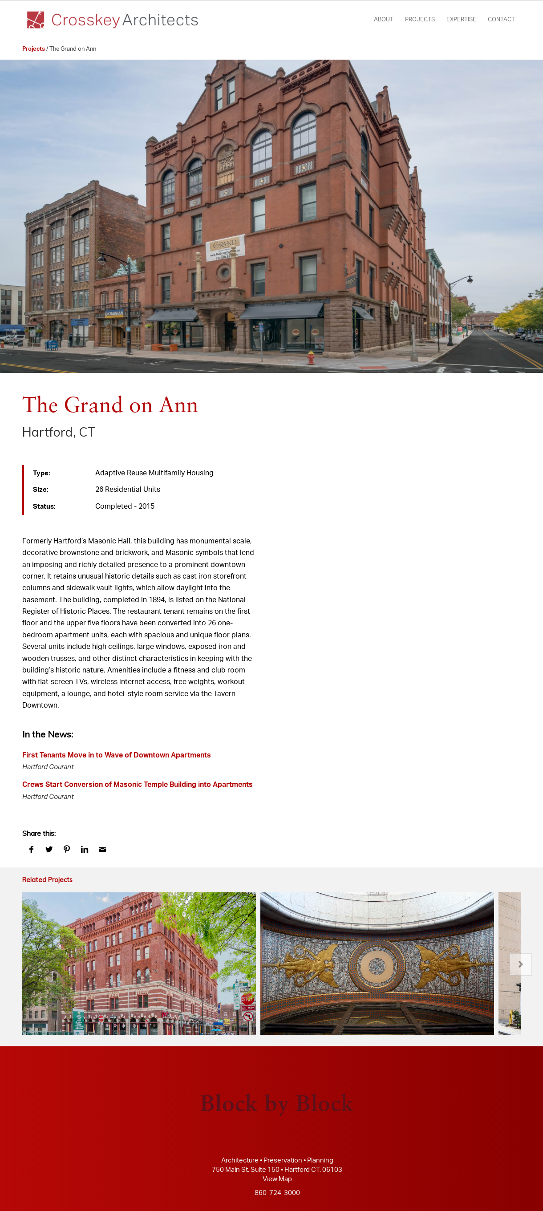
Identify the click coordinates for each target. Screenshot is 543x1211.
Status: (44, 506)
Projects (33, 49)
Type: (41, 473)
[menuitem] (383, 20)
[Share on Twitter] (49, 850)
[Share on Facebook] (31, 850)
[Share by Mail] (102, 850)
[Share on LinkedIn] (84, 850)
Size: (41, 489)
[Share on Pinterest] (67, 850)
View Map (277, 1179)
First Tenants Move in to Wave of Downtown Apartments (116, 755)
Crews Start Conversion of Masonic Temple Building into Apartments (137, 784)
